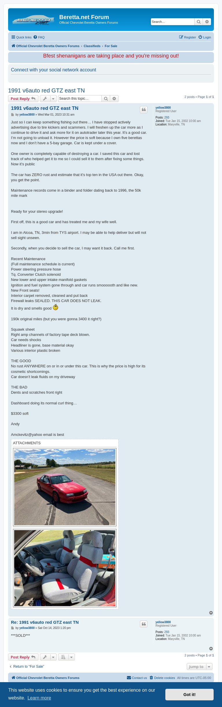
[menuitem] (39, 37)
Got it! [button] (190, 694)
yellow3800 (163, 107)
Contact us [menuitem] (137, 677)
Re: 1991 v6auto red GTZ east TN (45, 622)
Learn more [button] (39, 697)
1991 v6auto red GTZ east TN (46, 90)
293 (166, 117)
